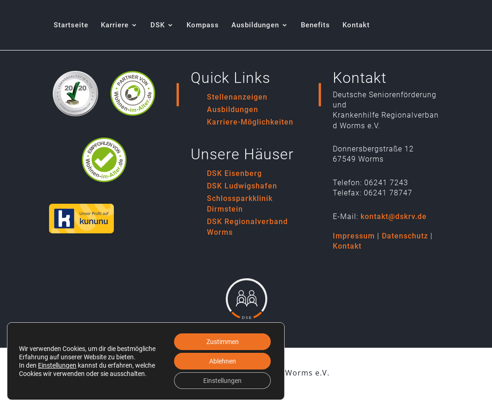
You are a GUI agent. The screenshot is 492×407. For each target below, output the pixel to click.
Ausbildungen (232, 109)
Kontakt (347, 246)
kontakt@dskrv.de (394, 216)
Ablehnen (222, 361)
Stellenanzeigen (237, 97)
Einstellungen (57, 365)
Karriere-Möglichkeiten (250, 122)
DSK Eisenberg (234, 173)
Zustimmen (222, 341)
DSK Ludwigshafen (242, 186)
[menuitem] (71, 36)
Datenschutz (405, 236)
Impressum (354, 236)
